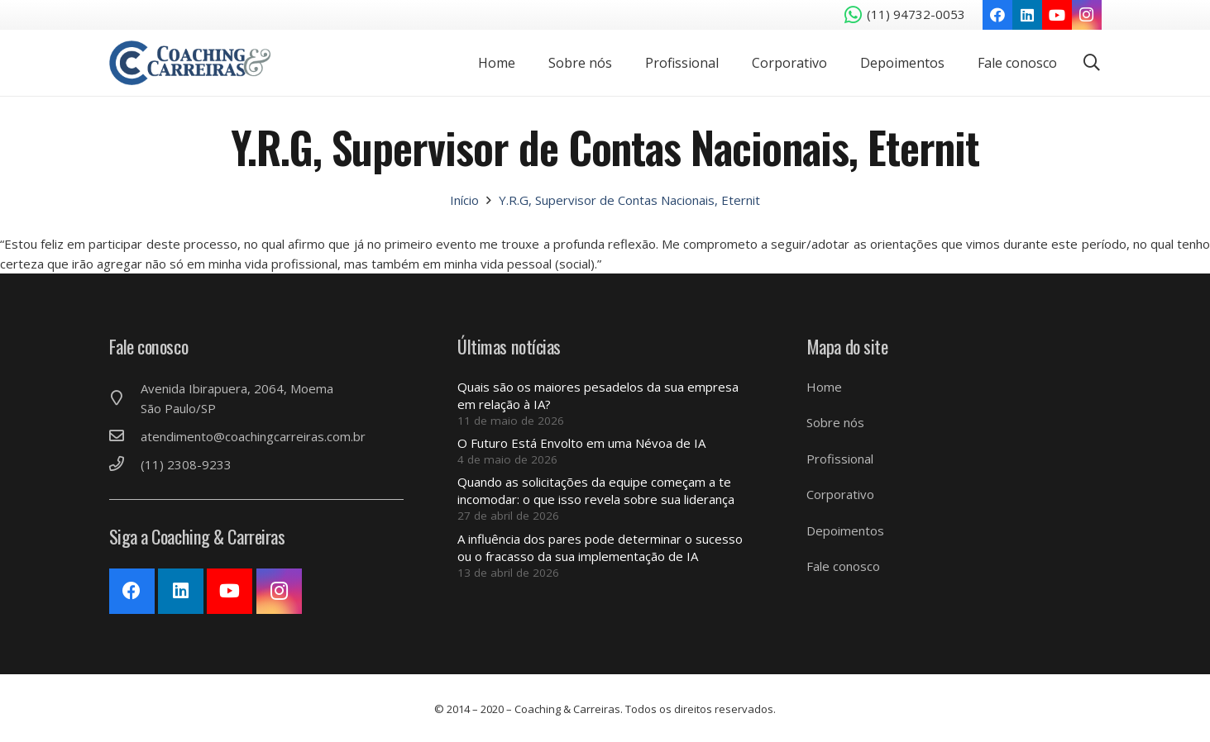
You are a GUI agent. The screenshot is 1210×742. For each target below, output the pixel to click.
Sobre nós (835, 422)
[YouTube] (1057, 15)
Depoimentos (845, 530)
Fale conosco (843, 566)
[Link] (198, 63)
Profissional (839, 458)
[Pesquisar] (1092, 62)
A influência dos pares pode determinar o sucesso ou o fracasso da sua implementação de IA (600, 547)
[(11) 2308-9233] (125, 464)
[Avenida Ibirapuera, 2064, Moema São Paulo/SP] (125, 398)
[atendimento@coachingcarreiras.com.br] (125, 436)
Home (824, 386)
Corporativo (840, 494)
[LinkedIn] (1027, 15)
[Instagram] (1087, 15)
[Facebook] (997, 15)
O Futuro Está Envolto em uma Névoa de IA (581, 443)
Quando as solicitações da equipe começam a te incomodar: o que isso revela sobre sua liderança (595, 490)
